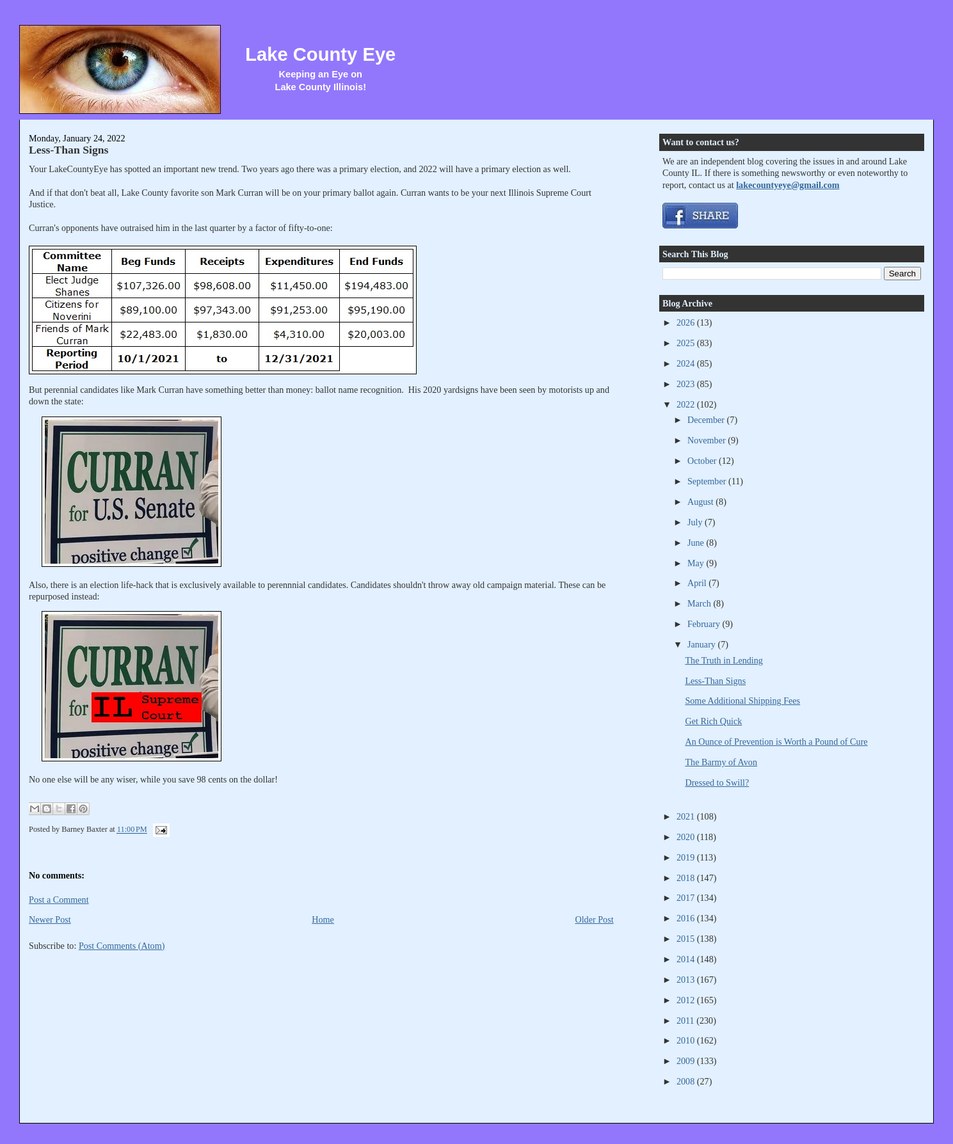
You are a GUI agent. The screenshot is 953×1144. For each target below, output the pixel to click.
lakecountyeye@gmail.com (787, 185)
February (705, 624)
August (701, 502)
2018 (687, 878)
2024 (687, 363)
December (707, 420)
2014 (687, 959)
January (702, 644)
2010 (687, 1040)
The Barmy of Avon (721, 762)
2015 (687, 938)
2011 (686, 1020)
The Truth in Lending (724, 660)
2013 (687, 979)
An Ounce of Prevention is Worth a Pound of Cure (776, 741)
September (707, 481)
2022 (687, 404)
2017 (687, 898)
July (696, 522)
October (703, 461)
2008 (687, 1081)
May (697, 563)
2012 (687, 1000)
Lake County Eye (320, 54)
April (698, 583)
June (697, 542)
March (700, 603)
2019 (687, 857)
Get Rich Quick (713, 721)
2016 (687, 918)
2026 (687, 322)
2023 (687, 384)
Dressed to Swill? (717, 782)
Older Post (594, 919)
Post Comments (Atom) (122, 946)
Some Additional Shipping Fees (742, 700)
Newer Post (50, 919)
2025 (687, 343)
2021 (687, 816)
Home (323, 919)
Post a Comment (59, 899)
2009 (687, 1061)
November (707, 440)
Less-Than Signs (68, 149)
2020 (687, 837)
